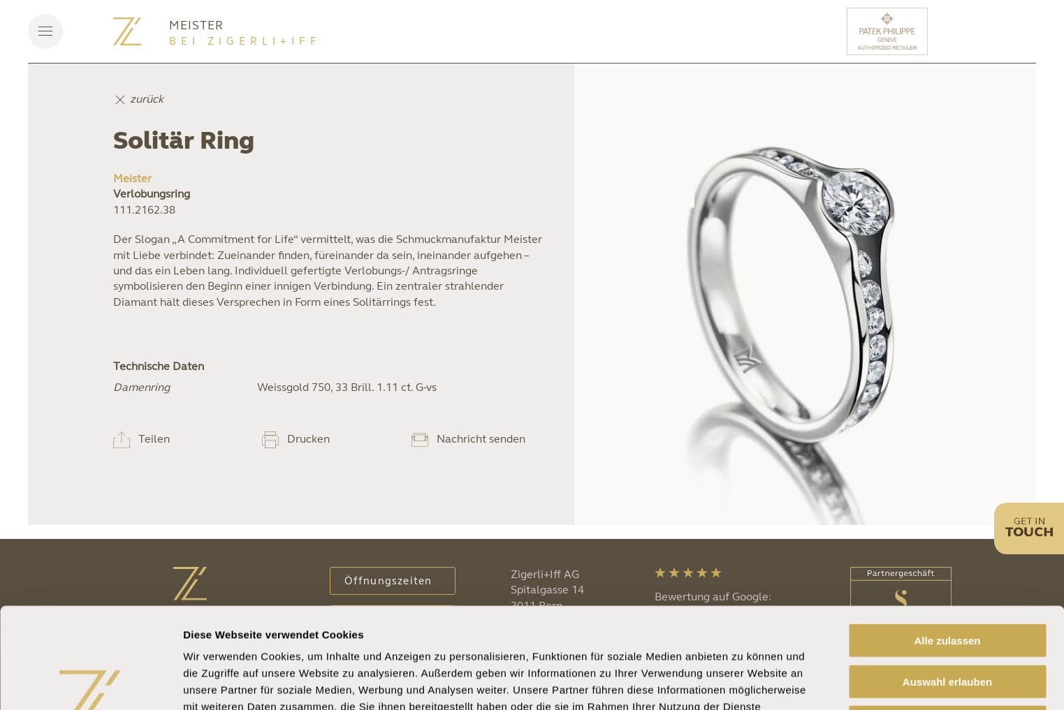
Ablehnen (947, 636)
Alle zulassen (947, 554)
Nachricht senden (481, 438)
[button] (45, 31)
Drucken (308, 438)
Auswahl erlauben (947, 595)
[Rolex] (983, 31)
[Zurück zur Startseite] (127, 31)
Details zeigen (743, 682)
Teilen (154, 438)
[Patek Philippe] (889, 31)
